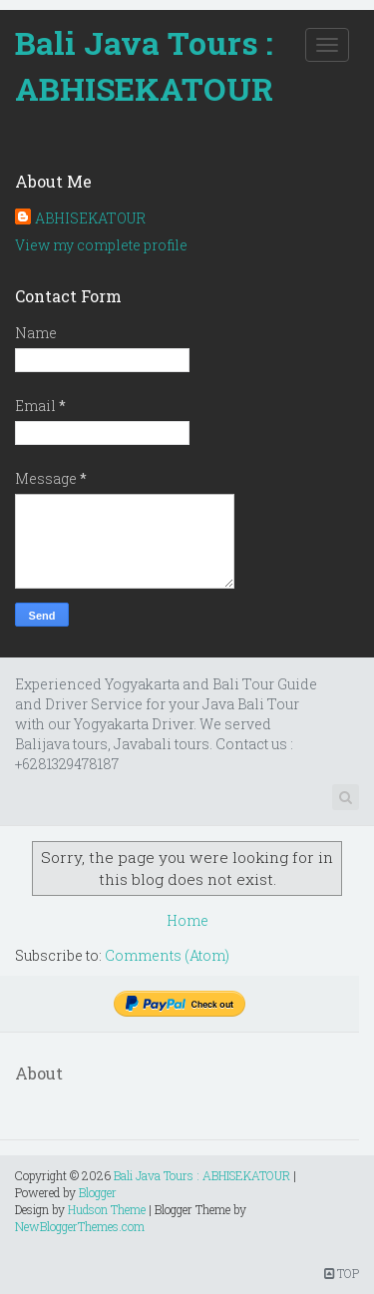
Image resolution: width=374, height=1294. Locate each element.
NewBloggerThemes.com (80, 1226)
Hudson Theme (107, 1209)
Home (187, 920)
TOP (341, 1273)
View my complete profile (101, 244)
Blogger (98, 1192)
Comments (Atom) (167, 955)
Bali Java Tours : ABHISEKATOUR (144, 65)
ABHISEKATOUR (90, 218)
